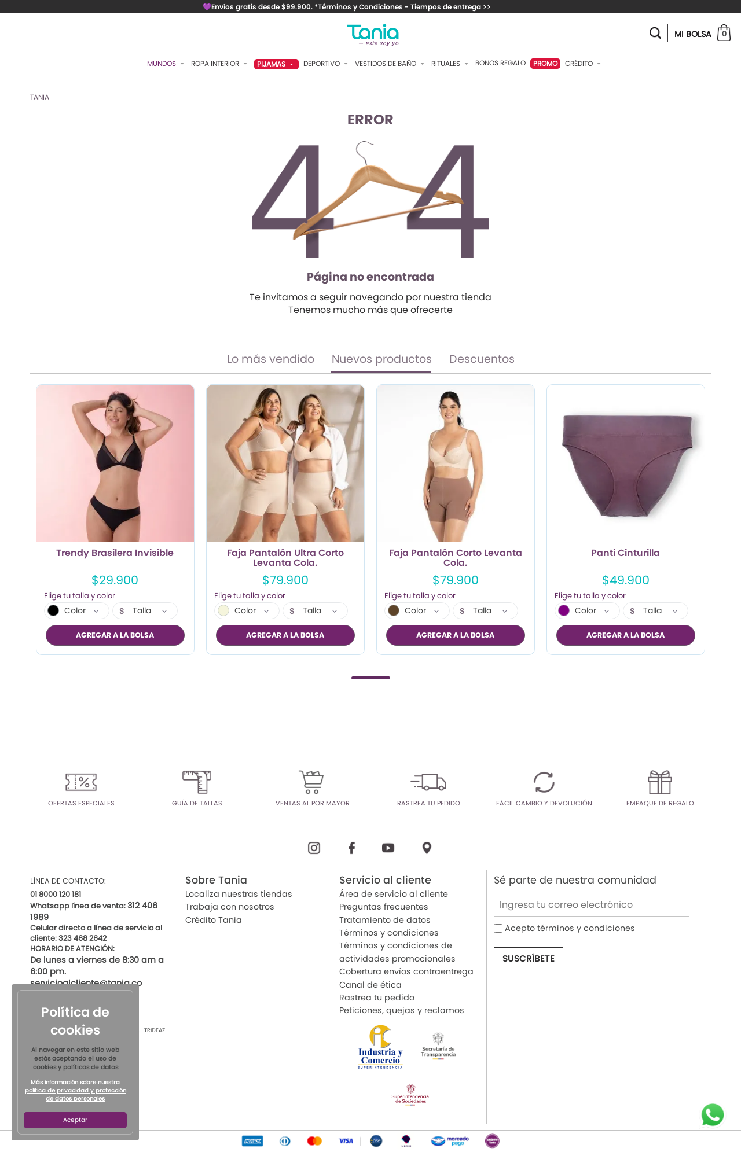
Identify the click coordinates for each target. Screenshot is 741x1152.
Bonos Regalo (500, 63)
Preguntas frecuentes (383, 906)
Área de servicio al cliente (393, 894)
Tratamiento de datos (385, 919)
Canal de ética (370, 984)
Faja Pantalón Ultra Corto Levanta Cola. (285, 558)
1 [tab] (370, 677)
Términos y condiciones (389, 932)
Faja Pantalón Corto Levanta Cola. (455, 558)
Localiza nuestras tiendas (238, 894)
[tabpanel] (115, 519)
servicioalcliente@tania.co (86, 983)
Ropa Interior (220, 63)
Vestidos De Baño (391, 63)
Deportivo (326, 63)
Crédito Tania (213, 919)
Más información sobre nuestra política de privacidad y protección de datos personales (75, 1091)
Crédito (584, 63)
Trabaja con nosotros (229, 906)
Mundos (166, 63)
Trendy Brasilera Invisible (115, 554)
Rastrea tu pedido (376, 997)
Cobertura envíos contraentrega (406, 971)
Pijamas (276, 64)
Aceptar (75, 1120)
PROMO (545, 63)
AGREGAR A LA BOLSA (115, 635)
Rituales (451, 63)
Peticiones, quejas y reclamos (401, 1010)
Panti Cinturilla (625, 554)
